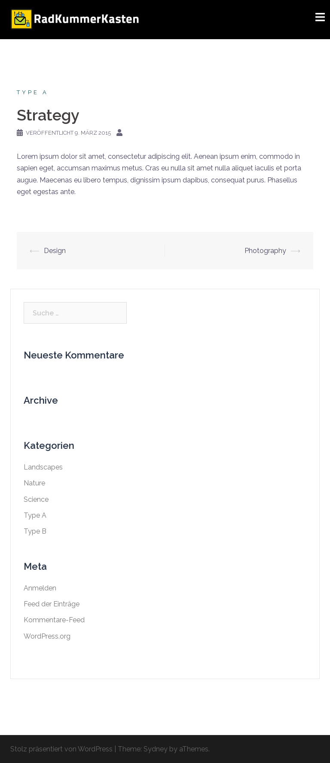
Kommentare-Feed (54, 620)
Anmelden (40, 588)
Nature (34, 483)
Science (36, 499)
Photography (265, 251)
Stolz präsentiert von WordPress (61, 749)
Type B (35, 531)
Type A (33, 92)
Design (55, 251)
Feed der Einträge (51, 604)
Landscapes (43, 467)
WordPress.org (47, 636)
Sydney (156, 749)
